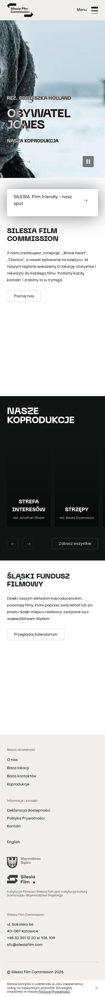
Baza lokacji (18, 768)
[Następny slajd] (28, 161)
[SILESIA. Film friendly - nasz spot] (52, 200)
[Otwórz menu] (87, 10)
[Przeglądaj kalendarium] (35, 634)
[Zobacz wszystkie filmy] (75, 543)
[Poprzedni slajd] (12, 161)
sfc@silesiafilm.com (25, 945)
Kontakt (14, 826)
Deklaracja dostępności (28, 810)
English (13, 842)
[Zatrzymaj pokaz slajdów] (88, 161)
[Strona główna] (20, 10)
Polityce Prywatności (54, 991)
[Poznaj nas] (24, 296)
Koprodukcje (18, 784)
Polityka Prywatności (26, 818)
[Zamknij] (96, 988)
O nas (12, 760)
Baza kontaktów (21, 776)
